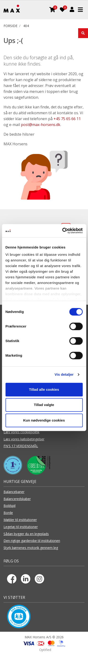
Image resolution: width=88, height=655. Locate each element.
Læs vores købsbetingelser (24, 439)
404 (26, 26)
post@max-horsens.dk (40, 124)
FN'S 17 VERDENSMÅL (21, 446)
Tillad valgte (44, 405)
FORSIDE (10, 26)
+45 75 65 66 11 (67, 118)
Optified (45, 649)
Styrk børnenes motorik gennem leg (31, 547)
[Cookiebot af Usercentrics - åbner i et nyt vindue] (63, 231)
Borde (8, 512)
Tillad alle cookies (44, 389)
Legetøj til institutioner (21, 527)
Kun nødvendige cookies (44, 420)
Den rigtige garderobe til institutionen (32, 540)
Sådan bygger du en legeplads (26, 534)
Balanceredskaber (17, 499)
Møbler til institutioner (20, 519)
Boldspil (9, 505)
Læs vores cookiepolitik (21, 432)
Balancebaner (14, 491)
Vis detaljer (64, 374)
